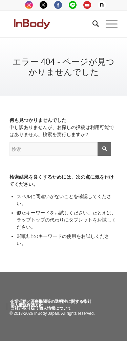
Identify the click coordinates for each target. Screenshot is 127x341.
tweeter (43, 5)
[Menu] (108, 23)
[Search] (92, 23)
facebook (58, 5)
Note (102, 5)
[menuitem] (50, 301)
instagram (29, 5)
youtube (87, 5)
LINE (73, 5)
